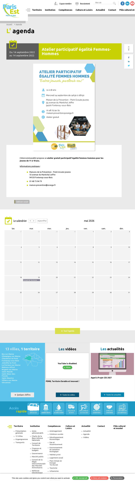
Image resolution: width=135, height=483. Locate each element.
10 (129, 248)
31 (129, 294)
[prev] (30, 222)
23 (111, 278)
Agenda (19, 24)
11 (21, 263)
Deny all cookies (100, 478)
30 (75, 233)
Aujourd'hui (43, 222)
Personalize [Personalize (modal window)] (118, 478)
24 (129, 278)
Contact (112, 10)
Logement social (56, 459)
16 (111, 263)
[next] (35, 222)
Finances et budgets (36, 451)
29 (57, 233)
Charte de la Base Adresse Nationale (37, 440)
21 (75, 278)
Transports (19, 444)
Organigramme (21, 441)
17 (129, 263)
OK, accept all (81, 478)
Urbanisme (54, 473)
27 (21, 233)
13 (57, 263)
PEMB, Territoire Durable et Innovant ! (64, 383)
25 (21, 294)
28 (39, 233)
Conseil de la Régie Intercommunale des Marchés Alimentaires (38, 465)
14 (75, 263)
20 (57, 278)
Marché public (37, 458)
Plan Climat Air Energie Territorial (56, 465)
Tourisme (53, 470)
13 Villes (19, 438)
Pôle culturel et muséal (119, 429)
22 (93, 278)
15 (93, 263)
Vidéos (86, 439)
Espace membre (66, 3)
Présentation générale (20, 434)
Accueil (9, 24)
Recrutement (85, 3)
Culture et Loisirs (84, 10)
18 (21, 278)
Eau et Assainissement (56, 445)
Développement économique (56, 440)
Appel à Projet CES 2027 (102, 383)
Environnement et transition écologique (56, 451)
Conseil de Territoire (36, 446)
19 (39, 278)
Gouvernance (37, 455)
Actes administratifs (37, 434)
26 (39, 294)
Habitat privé (55, 456)
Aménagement (56, 433)
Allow (68, 369)
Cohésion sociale (23, 203)
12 (39, 263)
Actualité (87, 433)
